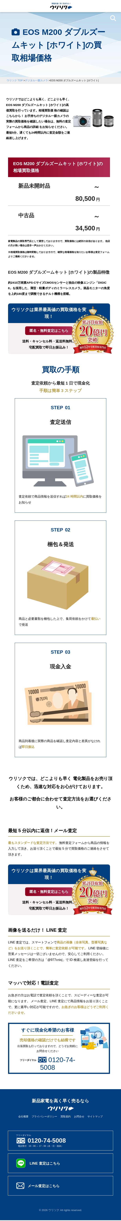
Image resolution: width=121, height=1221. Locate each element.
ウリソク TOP (15, 80)
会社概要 (23, 1117)
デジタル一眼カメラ (36, 80)
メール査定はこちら (45, 1186)
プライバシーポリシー (44, 1117)
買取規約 (65, 1117)
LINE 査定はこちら (46, 1164)
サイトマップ (95, 1117)
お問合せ (79, 1117)
